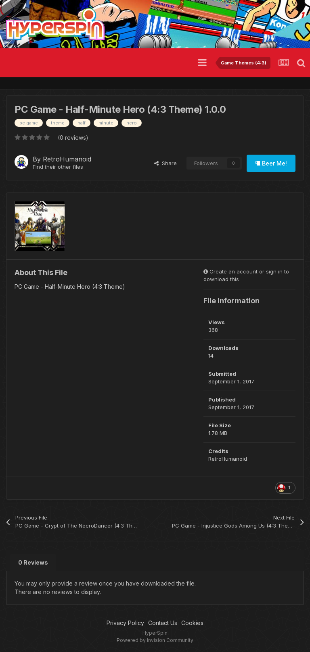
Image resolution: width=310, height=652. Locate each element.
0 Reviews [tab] (33, 562)
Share (165, 163)
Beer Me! (271, 163)
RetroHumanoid (67, 159)
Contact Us (162, 622)
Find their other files (58, 167)
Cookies (192, 622)
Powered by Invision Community (155, 640)
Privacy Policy (125, 622)
